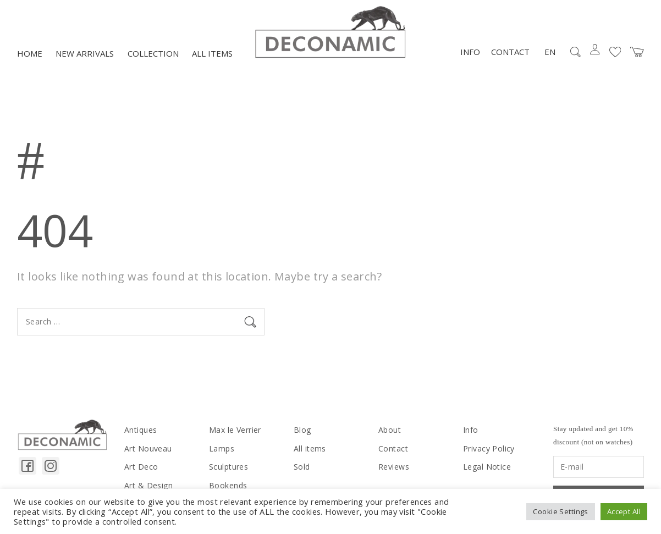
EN (549, 51)
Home (29, 53)
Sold (302, 466)
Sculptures (228, 466)
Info (470, 51)
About (389, 430)
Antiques (140, 430)
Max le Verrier (235, 430)
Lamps (221, 448)
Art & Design (148, 485)
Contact (510, 51)
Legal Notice (487, 466)
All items (212, 53)
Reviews (393, 466)
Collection (153, 53)
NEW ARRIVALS (85, 53)
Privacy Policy (489, 448)
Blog (302, 430)
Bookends (228, 485)
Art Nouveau (148, 448)
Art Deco (141, 466)
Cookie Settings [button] (560, 511)
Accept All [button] (624, 511)
